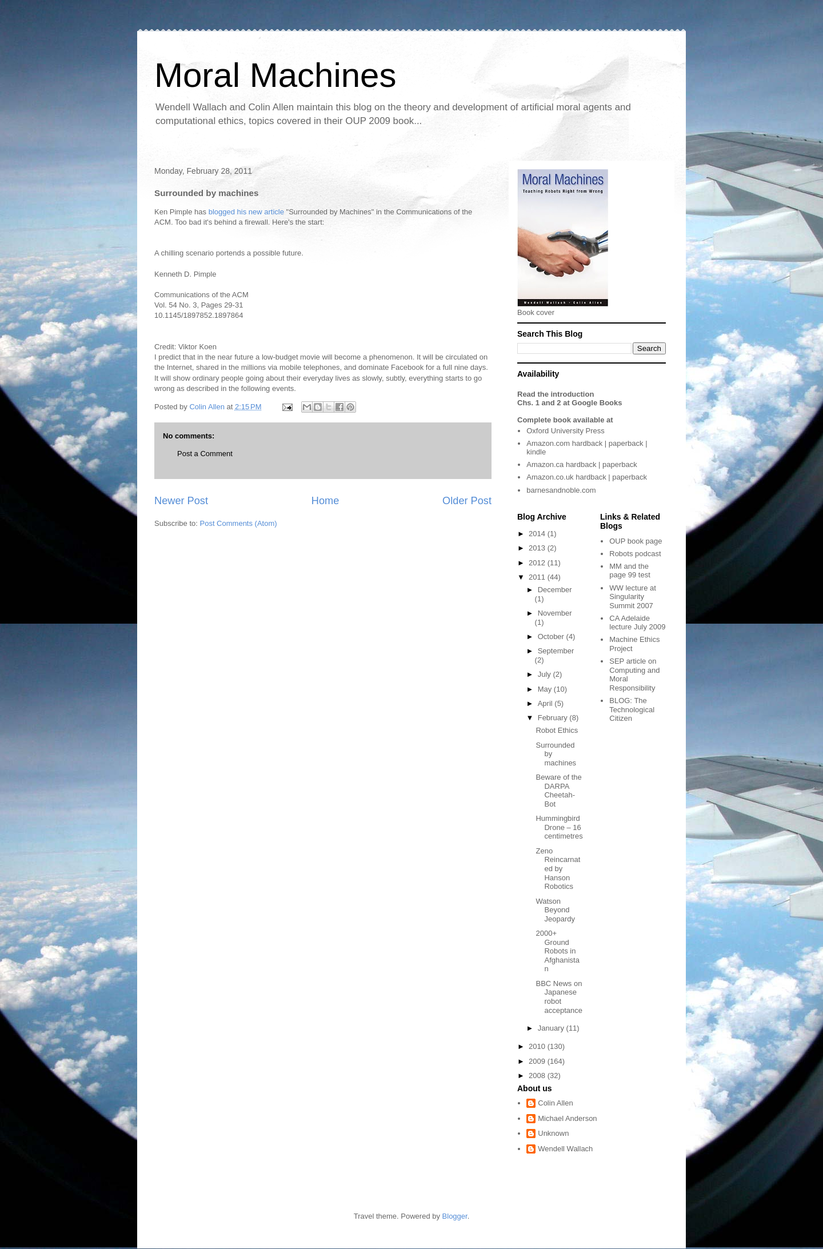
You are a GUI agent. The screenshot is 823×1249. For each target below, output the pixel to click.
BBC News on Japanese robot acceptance (559, 997)
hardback (587, 443)
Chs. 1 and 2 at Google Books (569, 402)
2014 (538, 533)
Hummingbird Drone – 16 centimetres (559, 827)
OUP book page (635, 541)
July (545, 674)
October (552, 636)
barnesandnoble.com (561, 490)
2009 (538, 1061)
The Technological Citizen (631, 709)
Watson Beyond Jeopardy (555, 910)
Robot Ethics (557, 730)
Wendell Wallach (565, 1148)
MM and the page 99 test (629, 571)
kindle (536, 452)
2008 (538, 1075)
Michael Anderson (567, 1118)
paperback (626, 443)
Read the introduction (555, 394)
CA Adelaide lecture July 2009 (637, 623)
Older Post (467, 500)
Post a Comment (205, 453)
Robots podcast (635, 553)
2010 (538, 1046)
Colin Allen (555, 1103)
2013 (538, 548)
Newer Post (181, 500)
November (555, 613)
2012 (538, 562)
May (546, 689)
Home (325, 500)
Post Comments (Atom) (238, 523)
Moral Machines (275, 75)
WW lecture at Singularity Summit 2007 (632, 597)
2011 (538, 577)
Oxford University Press (565, 430)
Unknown (553, 1133)
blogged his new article (246, 211)
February (554, 717)
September (556, 651)
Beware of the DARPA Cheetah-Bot (558, 790)
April (546, 703)
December (555, 589)
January (552, 1028)
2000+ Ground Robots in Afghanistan (557, 951)
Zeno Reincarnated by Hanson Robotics (558, 869)
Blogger (455, 1216)
